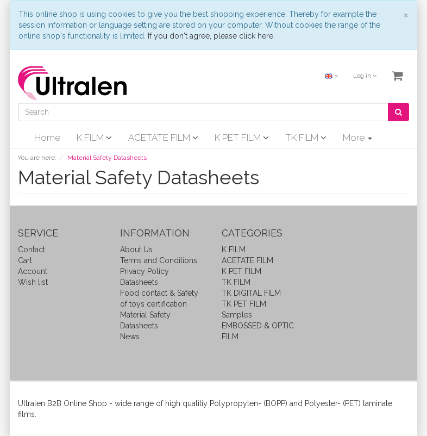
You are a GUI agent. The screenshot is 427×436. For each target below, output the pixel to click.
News (130, 336)
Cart (25, 260)
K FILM (94, 137)
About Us (136, 249)
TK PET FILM (244, 304)
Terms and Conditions (158, 260)
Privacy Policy (144, 271)
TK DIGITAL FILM (251, 293)
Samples (237, 314)
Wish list (33, 282)
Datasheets (139, 282)
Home (47, 137)
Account (32, 271)
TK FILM (305, 137)
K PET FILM (242, 137)
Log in (364, 75)
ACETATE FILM (163, 137)
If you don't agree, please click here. (211, 36)
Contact (31, 249)
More (357, 137)
